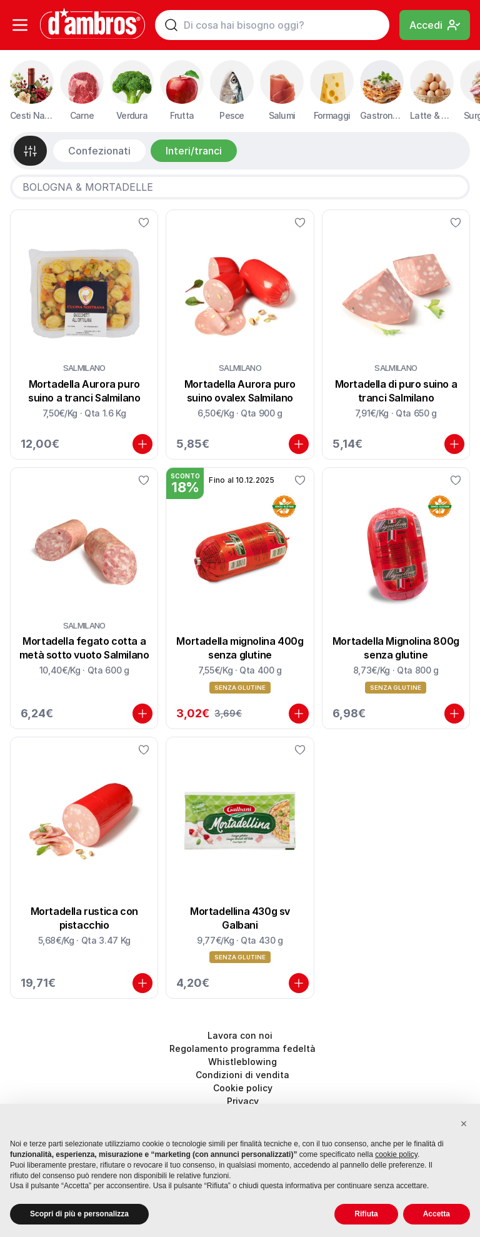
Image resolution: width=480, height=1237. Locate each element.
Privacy (243, 1101)
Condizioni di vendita (242, 1074)
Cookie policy (242, 1088)
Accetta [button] (436, 1213)
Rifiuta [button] (366, 1213)
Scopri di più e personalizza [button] (79, 1213)
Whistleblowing (242, 1061)
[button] (464, 1124)
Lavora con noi (240, 1035)
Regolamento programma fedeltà (242, 1048)
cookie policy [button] (396, 1154)
